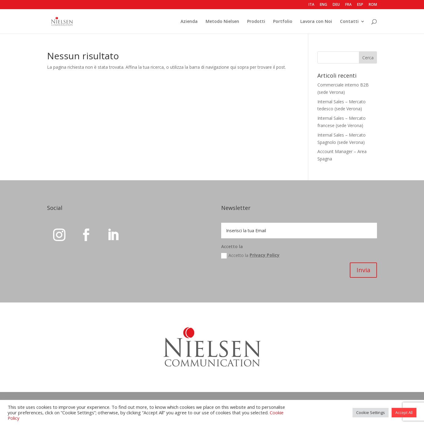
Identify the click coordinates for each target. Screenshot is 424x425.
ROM (373, 5)
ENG (323, 5)
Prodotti (256, 21)
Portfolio (282, 21)
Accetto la (250, 255)
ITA (311, 5)
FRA (348, 5)
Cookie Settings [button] (370, 412)
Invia (363, 270)
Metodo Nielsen (222, 21)
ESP (360, 5)
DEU (336, 5)
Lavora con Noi (316, 21)
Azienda (189, 21)
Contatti (349, 21)
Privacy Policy (265, 255)
